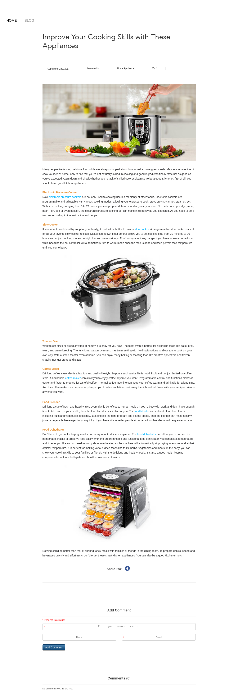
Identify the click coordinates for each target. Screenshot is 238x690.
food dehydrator (146, 434)
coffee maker (73, 378)
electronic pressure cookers (64, 197)
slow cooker (141, 229)
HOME (12, 20)
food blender (142, 411)
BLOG (29, 20)
